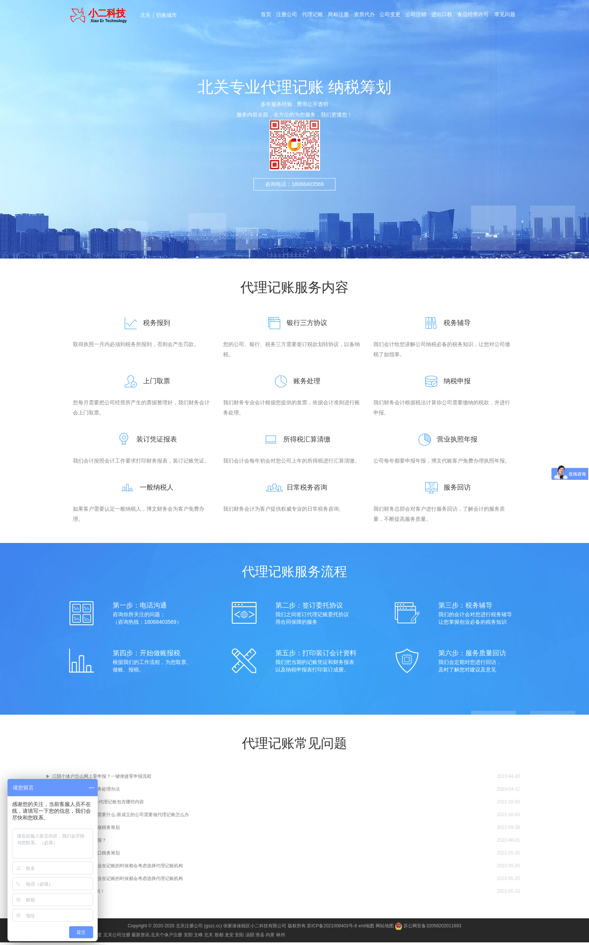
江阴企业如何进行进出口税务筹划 (86, 855)
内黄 (270, 937)
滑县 (259, 937)
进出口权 (443, 16)
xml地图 (366, 928)
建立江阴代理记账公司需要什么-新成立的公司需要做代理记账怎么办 (120, 817)
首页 (265, 16)
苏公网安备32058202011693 (428, 928)
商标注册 (338, 16)
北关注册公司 (189, 928)
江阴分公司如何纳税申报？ (79, 842)
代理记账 (312, 16)
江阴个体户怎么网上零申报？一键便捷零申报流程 (101, 779)
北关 (145, 15)
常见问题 (506, 16)
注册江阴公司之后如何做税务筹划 (86, 830)
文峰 (198, 937)
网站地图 (385, 928)
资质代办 (364, 16)
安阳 (188, 937)
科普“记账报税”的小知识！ (78, 894)
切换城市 (166, 15)
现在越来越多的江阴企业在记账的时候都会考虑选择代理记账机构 (117, 868)
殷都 (219, 937)
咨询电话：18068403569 (294, 184)
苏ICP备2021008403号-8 (332, 928)
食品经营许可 (475, 16)
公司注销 (417, 16)
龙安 (229, 937)
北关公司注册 (116, 937)
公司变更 (391, 16)
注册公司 (285, 16)
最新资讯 (140, 937)
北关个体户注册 (166, 937)
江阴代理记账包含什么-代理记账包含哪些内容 (98, 804)
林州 (280, 937)
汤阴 (249, 937)
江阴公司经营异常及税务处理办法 (86, 791)
